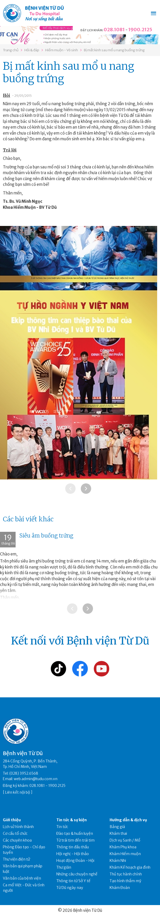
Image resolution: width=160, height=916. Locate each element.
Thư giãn (63, 867)
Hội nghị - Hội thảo (72, 853)
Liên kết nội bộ (17, 792)
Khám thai (118, 833)
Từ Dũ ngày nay (69, 887)
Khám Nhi (118, 860)
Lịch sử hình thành (18, 826)
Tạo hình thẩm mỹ (125, 881)
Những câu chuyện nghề (76, 874)
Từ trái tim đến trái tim (75, 840)
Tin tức (62, 826)
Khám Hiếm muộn (125, 853)
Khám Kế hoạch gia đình (130, 867)
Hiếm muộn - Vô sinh (61, 50)
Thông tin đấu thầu (72, 847)
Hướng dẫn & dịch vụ (128, 820)
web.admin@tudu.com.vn (35, 778)
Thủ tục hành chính (126, 874)
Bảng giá (117, 826)
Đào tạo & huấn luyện (74, 833)
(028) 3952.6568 (23, 773)
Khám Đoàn (120, 887)
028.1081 (114, 30)
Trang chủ (10, 50)
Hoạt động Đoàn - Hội (75, 860)
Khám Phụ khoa (123, 847)
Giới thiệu (12, 820)
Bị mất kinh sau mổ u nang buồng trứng (114, 50)
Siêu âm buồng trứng (46, 535)
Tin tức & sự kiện (71, 820)
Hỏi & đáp (31, 50)
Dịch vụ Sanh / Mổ (125, 840)
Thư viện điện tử (16, 859)
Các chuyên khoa (17, 840)
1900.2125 (140, 30)
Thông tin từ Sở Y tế (73, 881)
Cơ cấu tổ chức (15, 833)
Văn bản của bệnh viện (22, 878)
